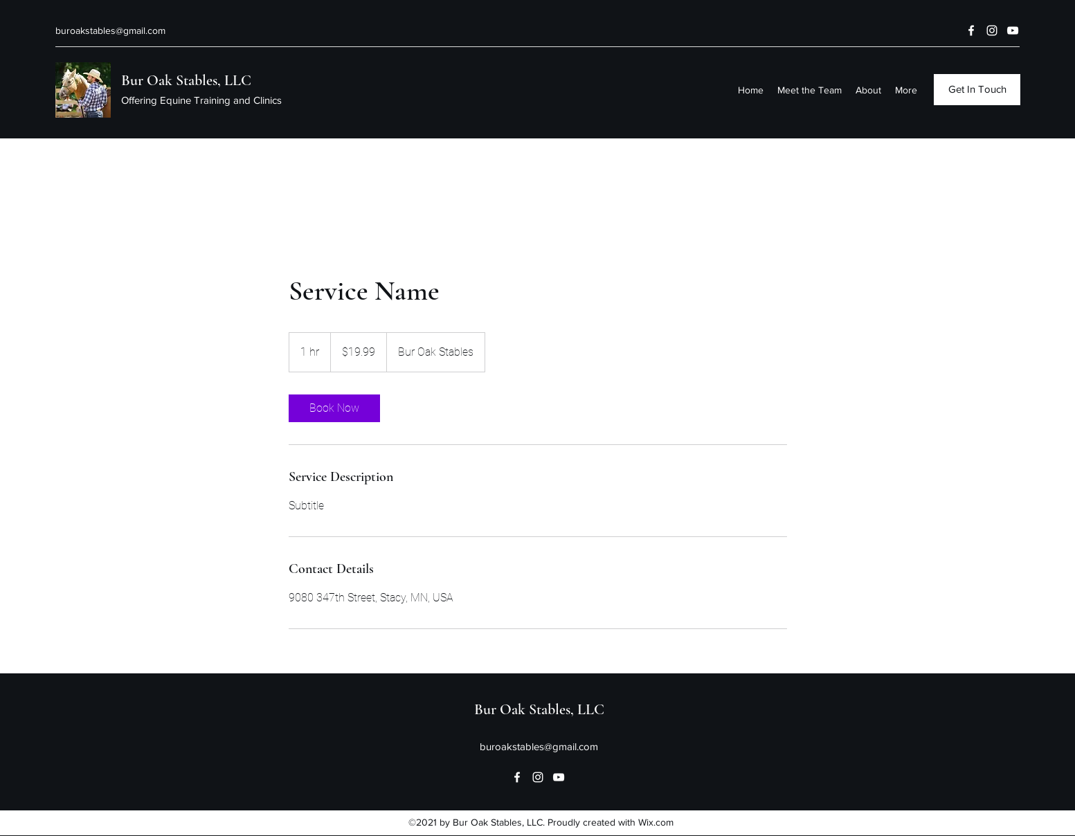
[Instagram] (992, 30)
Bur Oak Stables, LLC (186, 80)
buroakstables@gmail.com (110, 30)
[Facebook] (971, 30)
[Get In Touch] (977, 89)
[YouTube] (1013, 30)
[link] (334, 408)
